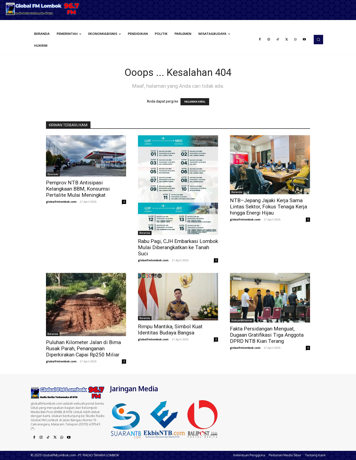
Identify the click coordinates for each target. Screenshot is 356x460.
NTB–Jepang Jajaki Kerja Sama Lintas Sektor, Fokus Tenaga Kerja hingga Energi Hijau (268, 206)
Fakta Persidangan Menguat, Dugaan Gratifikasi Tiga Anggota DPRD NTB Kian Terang (267, 335)
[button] (318, 39)
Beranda (144, 233)
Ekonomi (52, 174)
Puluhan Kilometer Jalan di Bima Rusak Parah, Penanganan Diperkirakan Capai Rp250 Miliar (83, 348)
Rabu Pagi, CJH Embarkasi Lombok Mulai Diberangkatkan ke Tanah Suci (178, 247)
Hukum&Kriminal (241, 320)
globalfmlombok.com (61, 201)
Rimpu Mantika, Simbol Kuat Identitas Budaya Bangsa (170, 330)
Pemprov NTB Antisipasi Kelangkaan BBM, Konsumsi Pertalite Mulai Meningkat (78, 189)
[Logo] (44, 8)
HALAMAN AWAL (194, 101)
